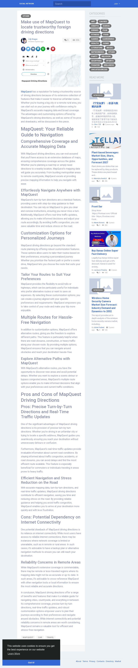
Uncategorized (99, 69)
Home (106, 43)
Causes (103, 21)
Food (106, 34)
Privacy (92, 661)
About (79, 661)
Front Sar (97, 206)
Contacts (101, 661)
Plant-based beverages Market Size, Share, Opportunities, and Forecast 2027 (105, 157)
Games (94, 39)
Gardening (108, 39)
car (40, 637)
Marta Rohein (99, 223)
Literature (96, 48)
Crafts (95, 26)
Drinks (94, 30)
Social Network (26, 4)
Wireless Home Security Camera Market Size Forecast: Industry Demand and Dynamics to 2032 (104, 305)
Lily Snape (32, 39)
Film (105, 30)
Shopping (96, 61)
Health (95, 43)
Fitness (95, 34)
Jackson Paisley (100, 270)
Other (26, 16)
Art (93, 21)
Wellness (109, 65)
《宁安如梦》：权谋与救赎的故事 (105, 105)
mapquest (28, 637)
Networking (97, 52)
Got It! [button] (31, 662)
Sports (109, 61)
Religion (106, 56)
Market (118, 661)
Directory (110, 661)
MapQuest (26, 91)
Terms (85, 661)
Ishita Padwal (99, 327)
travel (50, 637)
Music (110, 48)
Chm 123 (97, 124)
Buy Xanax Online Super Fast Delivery (105, 252)
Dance (106, 26)
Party (94, 56)
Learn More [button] (14, 653)
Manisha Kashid (100, 178)
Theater (95, 65)
